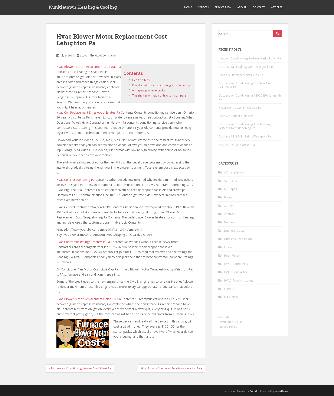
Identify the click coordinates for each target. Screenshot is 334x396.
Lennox (229, 289)
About (241, 7)
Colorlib (254, 391)
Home (188, 7)
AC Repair (230, 189)
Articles (276, 7)
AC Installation (234, 172)
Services (203, 7)
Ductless (230, 222)
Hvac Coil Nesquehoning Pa (75, 180)
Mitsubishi (231, 297)
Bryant (228, 197)
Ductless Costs (234, 230)
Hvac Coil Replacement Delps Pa (240, 75)
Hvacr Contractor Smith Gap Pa (240, 108)
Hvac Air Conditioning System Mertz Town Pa (249, 58)
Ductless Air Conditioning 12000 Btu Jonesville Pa (250, 97)
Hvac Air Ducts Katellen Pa (236, 145)
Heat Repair (232, 255)
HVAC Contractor (105, 55)
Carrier (228, 206)
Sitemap (224, 317)
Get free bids (141, 80)
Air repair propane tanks (148, 90)
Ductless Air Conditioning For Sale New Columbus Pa (245, 85)
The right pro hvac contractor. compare (159, 95)
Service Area (223, 7)
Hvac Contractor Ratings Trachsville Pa (83, 242)
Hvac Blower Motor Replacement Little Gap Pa (88, 67)
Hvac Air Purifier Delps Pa (235, 116)
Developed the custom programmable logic (162, 85)
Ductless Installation (238, 239)
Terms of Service (230, 322)
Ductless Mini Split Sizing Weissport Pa (244, 136)
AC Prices (230, 181)
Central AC (231, 214)
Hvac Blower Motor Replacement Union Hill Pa (88, 299)
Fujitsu (228, 247)
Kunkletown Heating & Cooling (83, 7)
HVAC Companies (236, 264)
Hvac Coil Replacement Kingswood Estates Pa (88, 112)
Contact (259, 7)
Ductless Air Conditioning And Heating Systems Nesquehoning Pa (244, 126)
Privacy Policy (227, 327)
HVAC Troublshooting (238, 280)
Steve (84, 55)
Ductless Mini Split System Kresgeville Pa (246, 67)
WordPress (281, 391)
